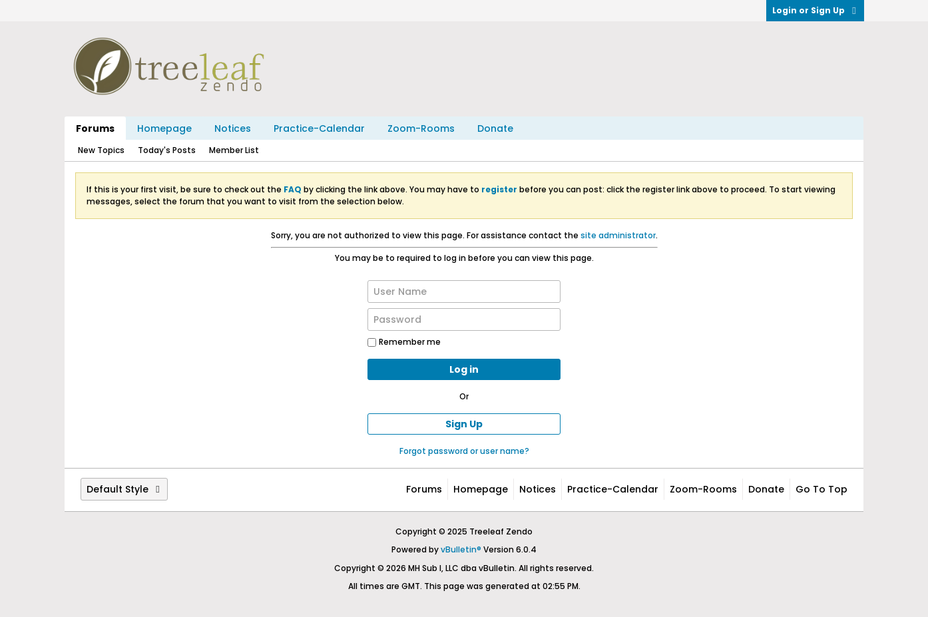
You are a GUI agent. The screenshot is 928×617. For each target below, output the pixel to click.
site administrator (618, 235)
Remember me (404, 341)
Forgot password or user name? (464, 451)
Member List (234, 150)
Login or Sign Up (815, 10)
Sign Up (464, 424)
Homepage (164, 128)
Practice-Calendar (319, 128)
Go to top (821, 489)
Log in (464, 369)
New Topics (101, 150)
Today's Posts (167, 150)
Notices (232, 128)
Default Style (124, 489)
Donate (495, 128)
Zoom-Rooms (421, 128)
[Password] (464, 319)
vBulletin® (461, 549)
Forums (95, 128)
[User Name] (464, 291)
